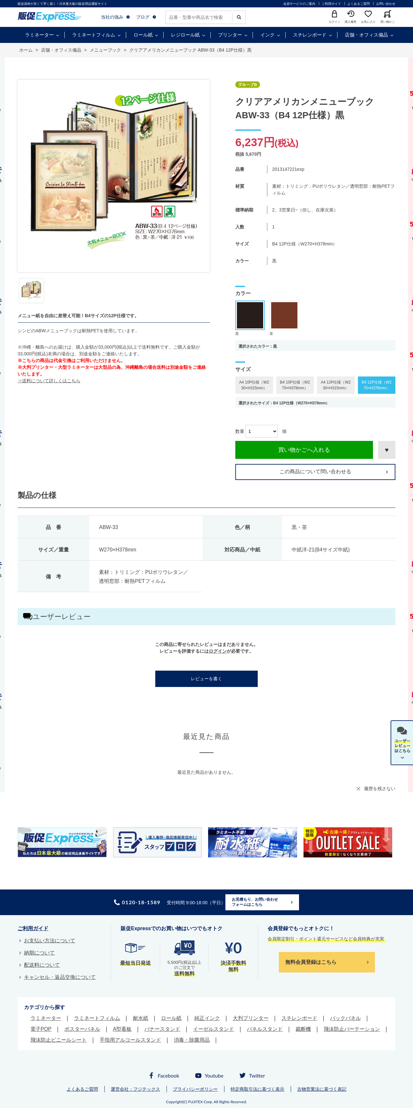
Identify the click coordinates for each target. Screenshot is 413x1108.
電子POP (41, 1029)
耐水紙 (140, 1018)
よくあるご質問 (358, 3)
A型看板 (122, 1029)
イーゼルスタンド (213, 1029)
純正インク (207, 1018)
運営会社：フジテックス (135, 1089)
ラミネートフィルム (93, 34)
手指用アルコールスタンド (130, 1040)
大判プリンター (251, 1018)
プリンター (230, 34)
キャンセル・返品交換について (60, 977)
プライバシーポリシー (195, 1089)
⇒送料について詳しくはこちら (49, 380)
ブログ (143, 17)
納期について (39, 952)
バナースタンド (162, 1029)
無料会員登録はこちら (310, 962)
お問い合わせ (385, 3)
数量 (239, 431)
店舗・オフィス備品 (366, 34)
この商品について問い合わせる (315, 471)
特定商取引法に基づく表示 (257, 1089)
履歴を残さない (379, 788)
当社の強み (112, 17)
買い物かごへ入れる (304, 450)
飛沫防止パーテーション (352, 1029)
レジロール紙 (185, 34)
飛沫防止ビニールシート (58, 1040)
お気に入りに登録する (386, 450)
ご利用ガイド (331, 3)
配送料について (42, 965)
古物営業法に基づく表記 (321, 1089)
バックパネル (345, 1018)
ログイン (218, 651)
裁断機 (303, 1029)
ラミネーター (39, 34)
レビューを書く (206, 678)
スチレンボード (310, 34)
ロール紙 (143, 34)
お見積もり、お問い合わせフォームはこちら (255, 902)
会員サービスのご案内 (299, 3)
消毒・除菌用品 (192, 1040)
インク (267, 34)
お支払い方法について (49, 940)
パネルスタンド (265, 1029)
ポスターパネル (82, 1029)
